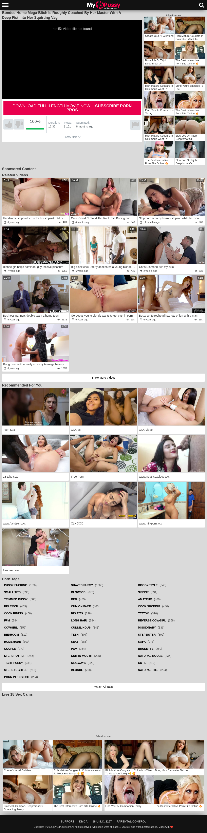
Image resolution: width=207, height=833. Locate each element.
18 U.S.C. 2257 (102, 821)
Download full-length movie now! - (72, 108)
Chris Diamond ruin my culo (156, 267)
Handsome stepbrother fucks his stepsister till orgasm (35, 218)
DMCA (83, 821)
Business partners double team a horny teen (31, 315)
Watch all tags (103, 686)
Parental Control (131, 821)
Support (67, 821)
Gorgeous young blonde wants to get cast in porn (102, 315)
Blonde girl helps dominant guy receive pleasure (33, 267)
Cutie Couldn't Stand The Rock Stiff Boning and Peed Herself (103, 218)
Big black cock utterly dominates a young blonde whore (103, 267)
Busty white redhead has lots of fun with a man (168, 315)
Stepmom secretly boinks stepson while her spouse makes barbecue (171, 218)
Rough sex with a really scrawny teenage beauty (33, 364)
